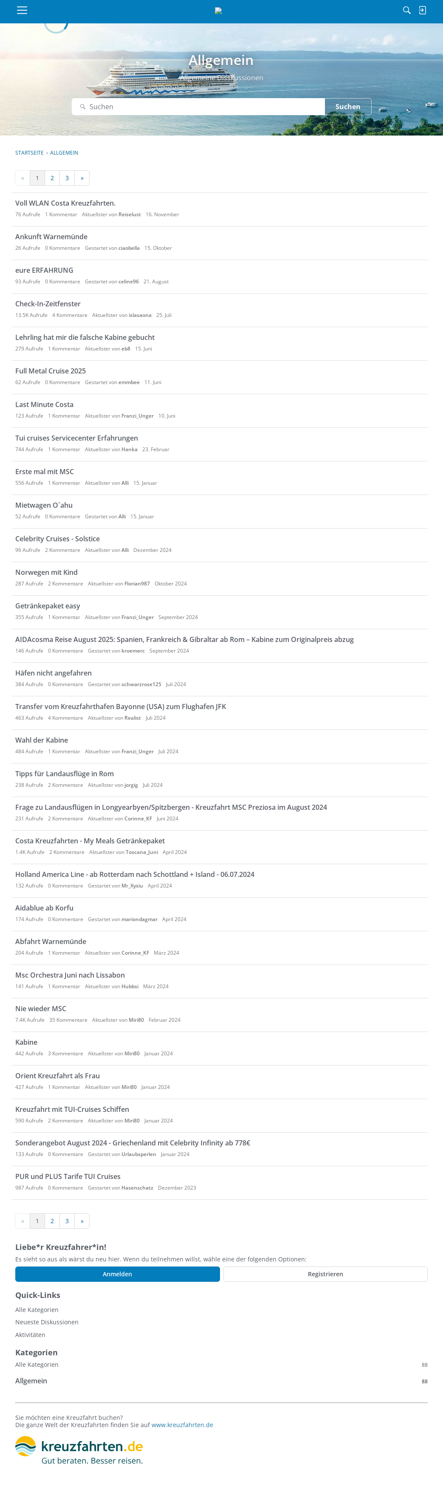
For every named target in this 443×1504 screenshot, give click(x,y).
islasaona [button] (140, 315)
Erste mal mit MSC (44, 471)
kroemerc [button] (133, 650)
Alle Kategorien (37, 1310)
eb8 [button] (125, 348)
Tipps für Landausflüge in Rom (64, 773)
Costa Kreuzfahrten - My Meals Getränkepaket (90, 840)
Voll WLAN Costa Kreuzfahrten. (65, 203)
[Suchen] (322, 10)
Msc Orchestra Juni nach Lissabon (70, 975)
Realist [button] (132, 717)
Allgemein (221, 1381)
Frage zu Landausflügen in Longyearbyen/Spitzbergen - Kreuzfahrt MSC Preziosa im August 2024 (171, 807)
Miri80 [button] (136, 1019)
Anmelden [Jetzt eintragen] (117, 1274)
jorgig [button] (131, 785)
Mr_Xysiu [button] (132, 885)
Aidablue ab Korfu (44, 908)
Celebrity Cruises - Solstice (57, 538)
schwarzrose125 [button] (141, 684)
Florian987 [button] (137, 583)
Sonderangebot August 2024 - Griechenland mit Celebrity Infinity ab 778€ (132, 1143)
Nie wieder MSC (40, 1008)
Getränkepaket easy (47, 606)
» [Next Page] (82, 178)
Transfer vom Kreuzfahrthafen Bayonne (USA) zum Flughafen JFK (120, 706)
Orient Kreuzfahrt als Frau (57, 1075)
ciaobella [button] (129, 248)
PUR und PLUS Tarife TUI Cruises (68, 1176)
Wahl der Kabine (41, 740)
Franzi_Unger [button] (137, 415)
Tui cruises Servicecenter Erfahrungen (76, 438)
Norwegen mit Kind (46, 572)
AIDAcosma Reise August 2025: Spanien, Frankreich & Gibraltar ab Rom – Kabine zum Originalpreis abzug (184, 639)
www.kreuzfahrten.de (182, 1425)
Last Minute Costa (44, 404)
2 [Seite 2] (52, 178)
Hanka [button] (129, 449)
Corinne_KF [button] (138, 818)
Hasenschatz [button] (137, 1187)
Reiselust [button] (130, 214)
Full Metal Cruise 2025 (50, 371)
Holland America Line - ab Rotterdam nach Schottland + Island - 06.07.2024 (134, 874)
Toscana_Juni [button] (142, 852)
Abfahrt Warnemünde (50, 941)
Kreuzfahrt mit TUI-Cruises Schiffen (72, 1109)
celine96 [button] (129, 281)
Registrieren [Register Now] (325, 1274)
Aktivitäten (30, 1335)
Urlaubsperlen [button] (138, 1154)
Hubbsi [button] (129, 986)
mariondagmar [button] (139, 919)
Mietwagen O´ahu (44, 505)
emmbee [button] (129, 382)
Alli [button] (125, 482)
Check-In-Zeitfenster (48, 303)
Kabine (26, 1042)
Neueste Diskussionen (47, 1322)
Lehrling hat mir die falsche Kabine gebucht (85, 337)
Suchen (348, 106)
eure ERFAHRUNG (44, 270)
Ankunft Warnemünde (51, 236)
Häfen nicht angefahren (53, 673)
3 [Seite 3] (67, 178)
